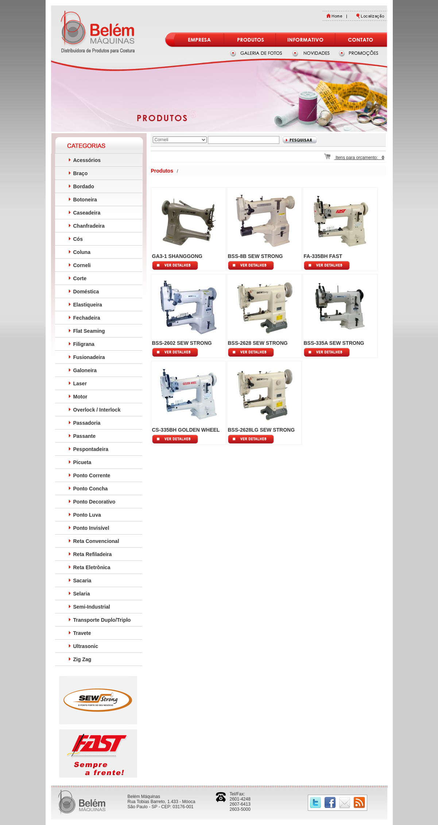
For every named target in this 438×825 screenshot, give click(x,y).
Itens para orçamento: (354, 157)
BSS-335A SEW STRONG (334, 343)
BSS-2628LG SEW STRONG (261, 430)
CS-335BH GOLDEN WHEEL (186, 430)
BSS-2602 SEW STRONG (182, 343)
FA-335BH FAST (323, 256)
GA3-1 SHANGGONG (177, 256)
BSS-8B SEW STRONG (255, 256)
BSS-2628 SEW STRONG (258, 343)
